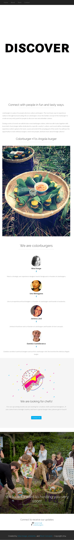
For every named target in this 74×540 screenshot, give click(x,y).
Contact (27, 2)
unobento (32, 536)
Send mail (38, 523)
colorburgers (38, 525)
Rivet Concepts (46, 536)
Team (19, 2)
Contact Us (36, 417)
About (13, 2)
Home (6, 2)
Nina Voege (22, 536)
